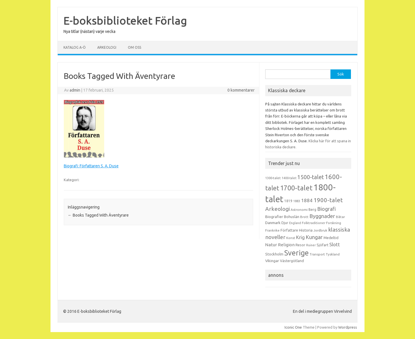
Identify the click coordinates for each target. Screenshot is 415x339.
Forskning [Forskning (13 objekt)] (333, 223)
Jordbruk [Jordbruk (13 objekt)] (320, 230)
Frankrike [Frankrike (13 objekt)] (272, 230)
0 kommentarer (241, 90)
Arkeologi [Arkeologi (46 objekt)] (277, 209)
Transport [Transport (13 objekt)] (317, 254)
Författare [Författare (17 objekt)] (289, 230)
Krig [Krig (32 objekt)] (300, 237)
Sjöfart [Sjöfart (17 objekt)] (322, 245)
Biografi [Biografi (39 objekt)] (326, 209)
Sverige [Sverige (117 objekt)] (296, 253)
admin (75, 90)
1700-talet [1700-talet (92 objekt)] (296, 188)
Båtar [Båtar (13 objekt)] (340, 217)
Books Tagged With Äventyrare (98, 215)
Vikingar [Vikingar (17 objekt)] (272, 261)
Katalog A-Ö (74, 47)
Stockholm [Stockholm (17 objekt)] (274, 254)
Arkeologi (106, 47)
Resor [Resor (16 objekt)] (300, 245)
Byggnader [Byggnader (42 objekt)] (322, 216)
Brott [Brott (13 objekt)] (304, 217)
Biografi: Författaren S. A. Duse (91, 166)
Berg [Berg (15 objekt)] (312, 209)
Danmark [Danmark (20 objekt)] (273, 222)
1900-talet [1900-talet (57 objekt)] (328, 200)
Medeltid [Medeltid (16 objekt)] (331, 238)
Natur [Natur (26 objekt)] (271, 244)
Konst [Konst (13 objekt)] (290, 238)
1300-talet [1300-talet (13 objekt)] (273, 178)
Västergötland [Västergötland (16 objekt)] (292, 261)
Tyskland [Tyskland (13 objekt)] (333, 254)
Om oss (134, 47)
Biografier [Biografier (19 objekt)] (274, 216)
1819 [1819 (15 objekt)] (288, 201)
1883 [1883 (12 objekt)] (296, 201)
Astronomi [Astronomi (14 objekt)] (299, 209)
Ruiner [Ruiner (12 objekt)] (311, 245)
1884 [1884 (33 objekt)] (307, 200)
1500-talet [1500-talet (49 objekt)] (310, 177)
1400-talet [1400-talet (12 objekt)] (289, 178)
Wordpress (347, 327)
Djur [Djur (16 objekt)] (284, 223)
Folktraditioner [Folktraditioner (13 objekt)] (313, 223)
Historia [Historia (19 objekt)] (306, 230)
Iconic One (293, 327)
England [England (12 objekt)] (295, 223)
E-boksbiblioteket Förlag (125, 20)
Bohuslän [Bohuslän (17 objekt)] (291, 217)
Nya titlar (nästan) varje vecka (89, 31)
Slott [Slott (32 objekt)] (334, 244)
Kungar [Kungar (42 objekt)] (314, 237)
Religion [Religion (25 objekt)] (286, 244)
